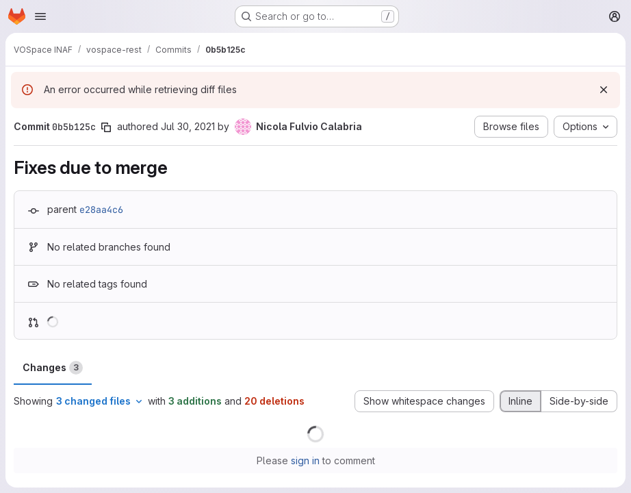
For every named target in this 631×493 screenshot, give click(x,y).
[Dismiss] (603, 89)
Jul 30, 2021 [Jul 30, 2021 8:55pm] (188, 126)
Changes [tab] (53, 368)
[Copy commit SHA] (106, 127)
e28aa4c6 (101, 209)
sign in (305, 460)
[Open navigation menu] (40, 16)
